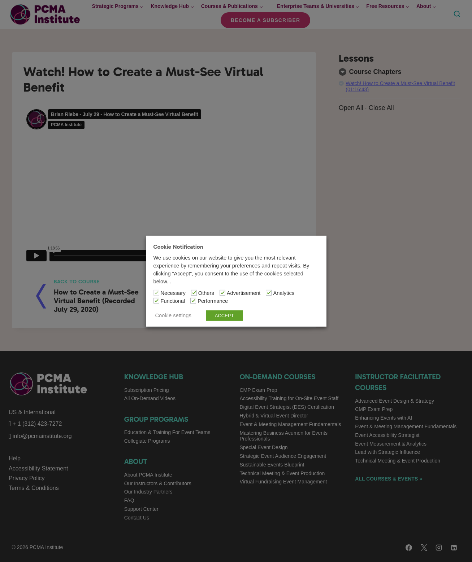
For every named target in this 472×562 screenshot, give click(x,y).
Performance (213, 301)
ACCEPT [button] (224, 315)
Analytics (283, 293)
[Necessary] (156, 293)
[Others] (194, 293)
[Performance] (193, 301)
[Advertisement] (222, 293)
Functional (173, 301)
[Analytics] (269, 293)
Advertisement (244, 293)
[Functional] (156, 301)
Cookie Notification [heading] (178, 246)
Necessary (173, 293)
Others (206, 293)
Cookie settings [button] (173, 315)
